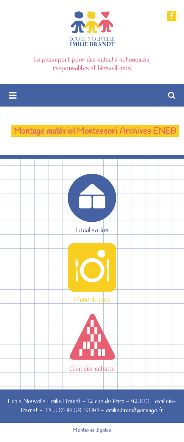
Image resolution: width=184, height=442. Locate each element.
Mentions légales (92, 430)
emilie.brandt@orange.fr (135, 410)
